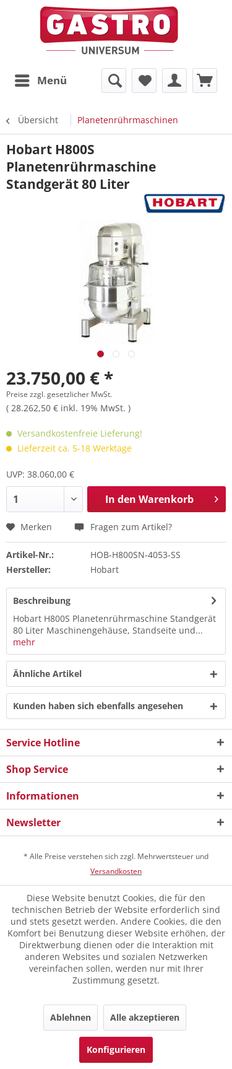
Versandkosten (116, 871)
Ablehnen (70, 1017)
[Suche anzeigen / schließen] (113, 80)
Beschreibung (42, 600)
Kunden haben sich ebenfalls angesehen (98, 706)
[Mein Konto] (174, 80)
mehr (24, 642)
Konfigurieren (116, 1049)
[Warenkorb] (204, 80)
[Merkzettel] (144, 80)
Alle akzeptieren (144, 1017)
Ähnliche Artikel (47, 673)
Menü (41, 79)
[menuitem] (40, 80)
